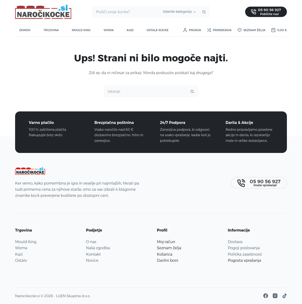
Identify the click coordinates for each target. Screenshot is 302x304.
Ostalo (21, 260)
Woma (109, 30)
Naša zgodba (98, 248)
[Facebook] (265, 295)
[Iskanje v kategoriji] (178, 12)
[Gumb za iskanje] (204, 12)
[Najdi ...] (125, 12)
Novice (92, 260)
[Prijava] (192, 30)
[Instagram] (275, 295)
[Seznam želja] (252, 30)
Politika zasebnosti (245, 254)
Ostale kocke (157, 30)
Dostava (235, 242)
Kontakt (93, 254)
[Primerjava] (219, 30)
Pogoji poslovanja (244, 248)
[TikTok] (284, 295)
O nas (91, 242)
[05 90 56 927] (266, 12)
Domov (25, 30)
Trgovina (51, 30)
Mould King (81, 30)
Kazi (130, 30)
